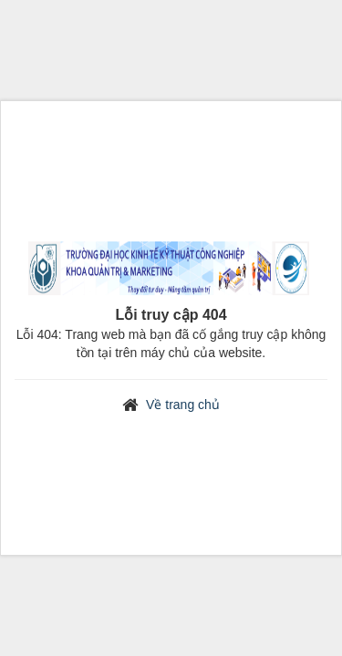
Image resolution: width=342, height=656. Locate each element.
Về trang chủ (183, 404)
